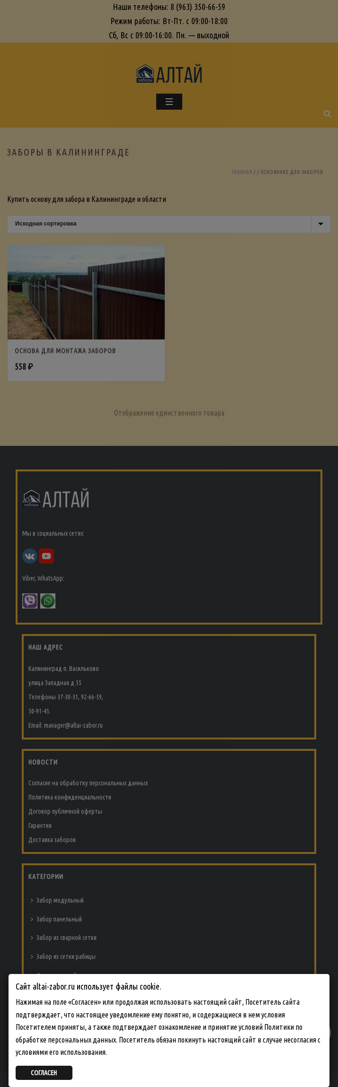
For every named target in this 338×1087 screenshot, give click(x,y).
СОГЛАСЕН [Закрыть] (44, 1073)
